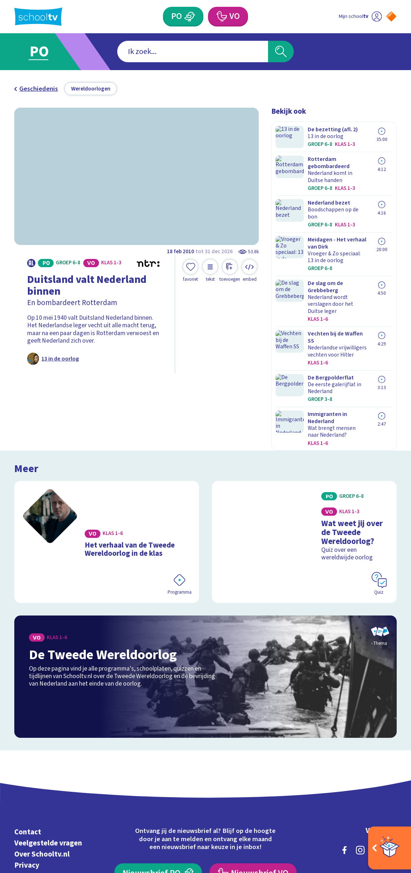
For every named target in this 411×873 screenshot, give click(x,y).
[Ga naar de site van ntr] (384, 812)
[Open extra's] (389, 848)
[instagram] (360, 752)
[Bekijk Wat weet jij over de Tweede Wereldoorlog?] (304, 453)
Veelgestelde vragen (48, 745)
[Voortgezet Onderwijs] (221, 16)
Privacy (26, 767)
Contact (27, 734)
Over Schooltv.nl (42, 756)
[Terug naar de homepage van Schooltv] (38, 17)
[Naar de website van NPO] (391, 16)
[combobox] (192, 51)
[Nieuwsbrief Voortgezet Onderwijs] (253, 775)
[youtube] (392, 752)
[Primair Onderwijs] (189, 16)
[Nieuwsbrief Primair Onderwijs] (158, 775)
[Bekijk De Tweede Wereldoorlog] (205, 579)
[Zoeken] (281, 51)
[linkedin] (376, 752)
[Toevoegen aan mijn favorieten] (190, 270)
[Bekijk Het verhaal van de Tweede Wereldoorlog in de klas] (106, 453)
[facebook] (344, 752)
